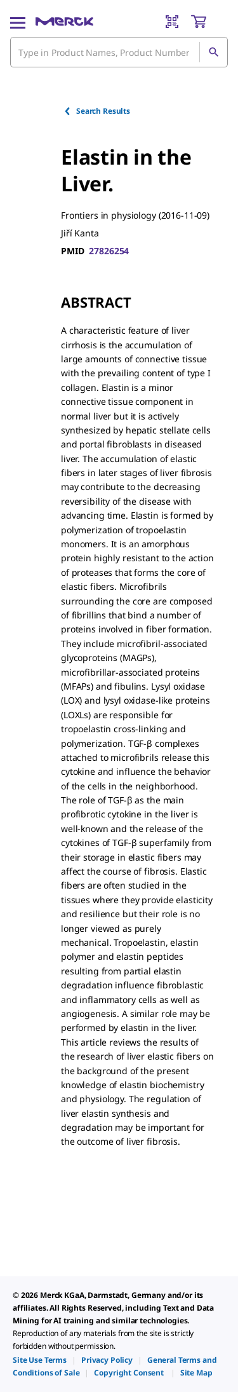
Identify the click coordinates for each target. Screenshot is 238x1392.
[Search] (213, 52)
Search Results (96, 111)
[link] (40, 1359)
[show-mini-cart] (209, 22)
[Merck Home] (64, 21)
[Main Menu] (17, 22)
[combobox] (119, 52)
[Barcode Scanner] (172, 21)
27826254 (109, 251)
